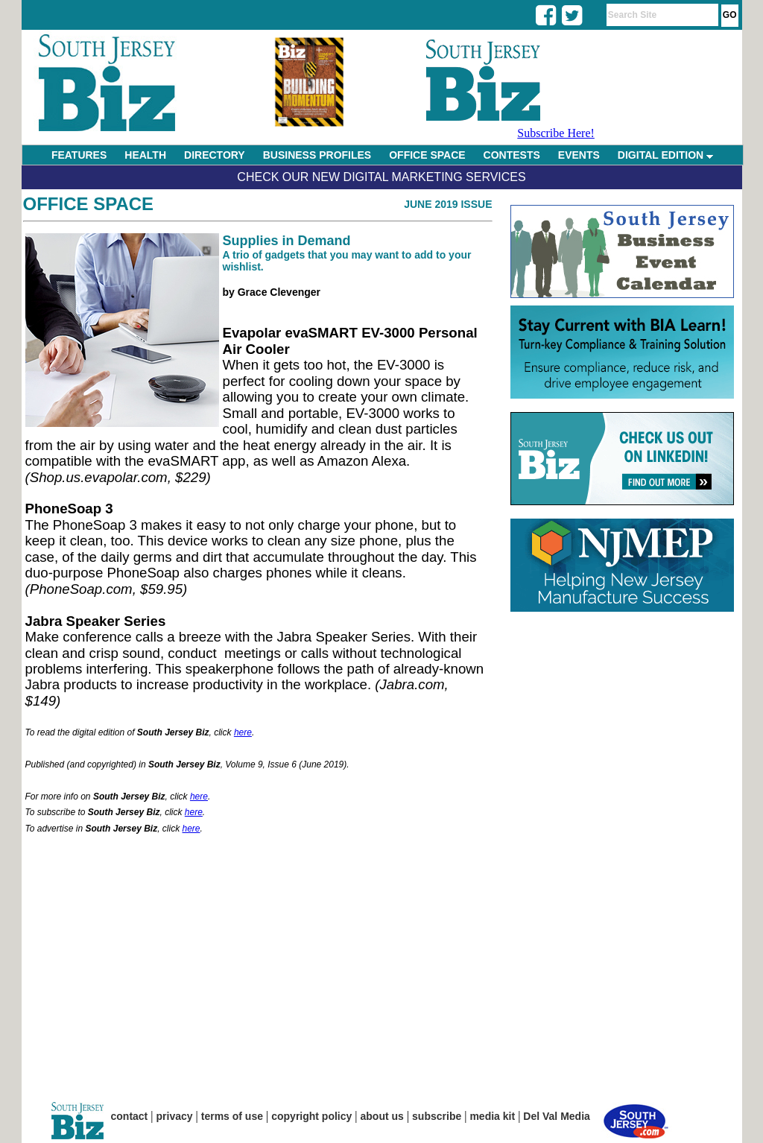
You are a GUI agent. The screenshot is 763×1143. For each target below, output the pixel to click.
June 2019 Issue (448, 204)
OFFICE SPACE (427, 155)
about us (382, 1116)
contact (129, 1116)
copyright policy (311, 1116)
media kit (492, 1116)
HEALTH (145, 155)
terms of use (232, 1116)
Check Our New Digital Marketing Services (381, 177)
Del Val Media (556, 1116)
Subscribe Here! (556, 133)
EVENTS (579, 155)
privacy (174, 1116)
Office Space (88, 204)
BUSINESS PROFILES (317, 155)
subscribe (436, 1116)
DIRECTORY (214, 155)
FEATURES (79, 155)
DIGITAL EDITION (665, 155)
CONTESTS (512, 155)
